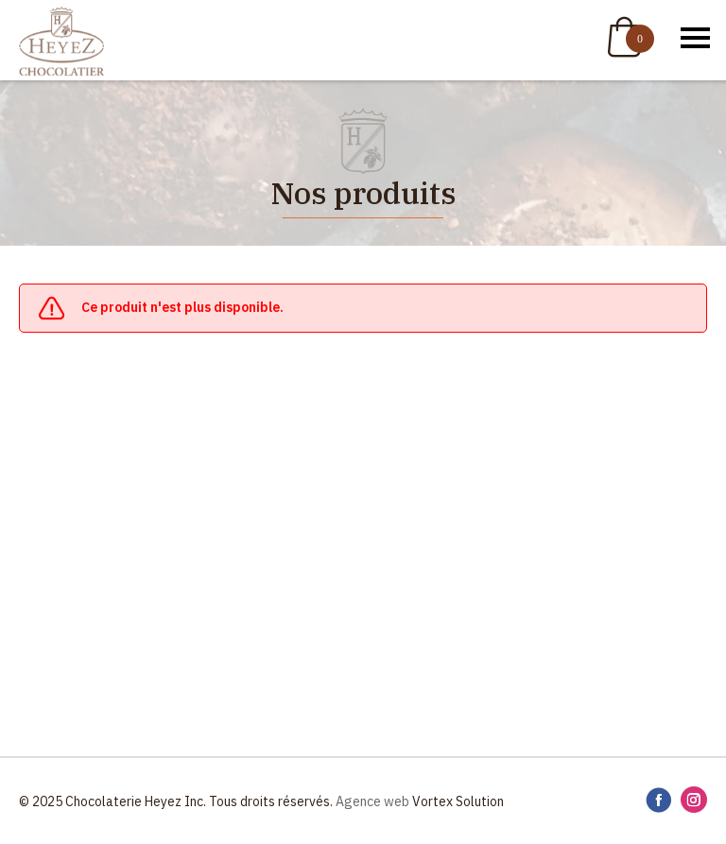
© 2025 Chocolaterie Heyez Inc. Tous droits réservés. (176, 801)
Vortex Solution (458, 801)
